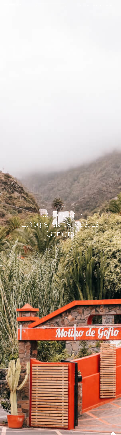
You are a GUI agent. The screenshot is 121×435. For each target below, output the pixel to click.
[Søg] (50, 5)
